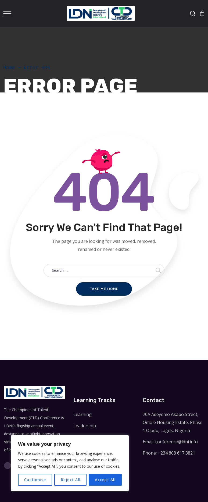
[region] (70, 463)
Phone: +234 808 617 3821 (169, 453)
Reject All (71, 479)
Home (9, 67)
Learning (82, 414)
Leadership (84, 426)
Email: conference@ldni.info (170, 442)
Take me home (104, 289)
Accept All (105, 479)
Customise (35, 479)
